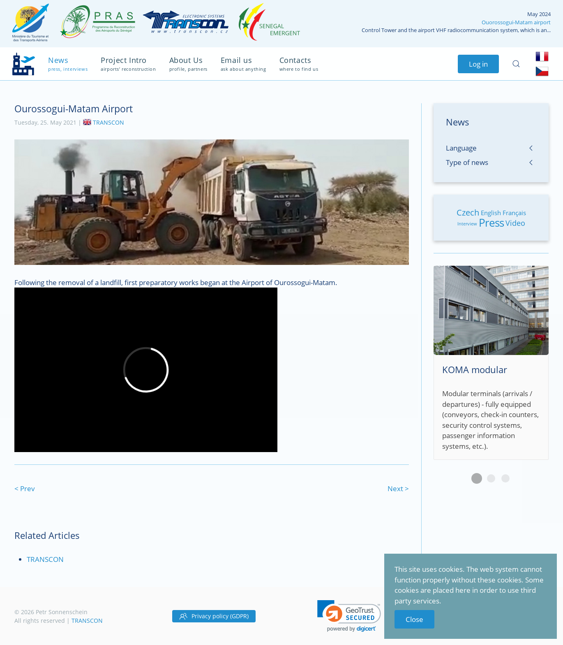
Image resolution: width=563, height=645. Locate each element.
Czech (468, 212)
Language (461, 148)
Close (414, 619)
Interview (467, 223)
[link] (349, 616)
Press (491, 222)
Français (514, 213)
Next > (398, 488)
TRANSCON (108, 122)
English (491, 213)
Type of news (467, 162)
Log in (478, 64)
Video (515, 223)
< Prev (24, 488)
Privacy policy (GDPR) (214, 616)
